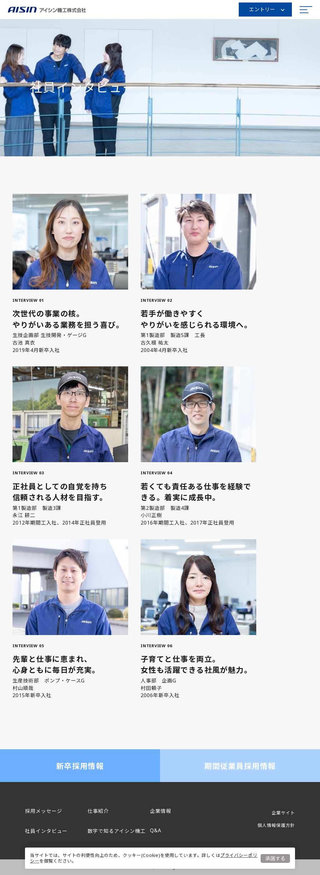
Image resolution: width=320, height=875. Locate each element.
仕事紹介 (98, 811)
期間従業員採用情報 (240, 766)
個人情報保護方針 (276, 825)
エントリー (266, 9)
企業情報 (160, 811)
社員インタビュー (46, 831)
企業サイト (283, 813)
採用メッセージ (43, 811)
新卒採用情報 (80, 766)
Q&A (155, 830)
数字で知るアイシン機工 (117, 831)
